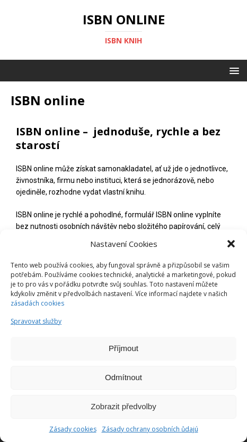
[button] (231, 243)
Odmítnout (123, 377)
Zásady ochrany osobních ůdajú (150, 429)
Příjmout (123, 348)
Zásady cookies (72, 429)
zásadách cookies (37, 303)
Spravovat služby (36, 321)
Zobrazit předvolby (123, 406)
